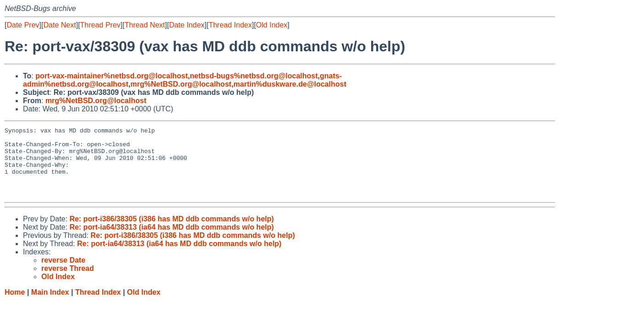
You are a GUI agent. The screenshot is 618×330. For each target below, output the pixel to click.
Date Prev (22, 25)
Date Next (59, 25)
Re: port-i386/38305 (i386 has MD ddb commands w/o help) (171, 232)
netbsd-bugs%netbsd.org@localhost (254, 76)
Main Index (50, 306)
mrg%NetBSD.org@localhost (180, 84)
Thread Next (144, 25)
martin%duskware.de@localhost (290, 84)
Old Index (271, 25)
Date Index (186, 25)
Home (15, 306)
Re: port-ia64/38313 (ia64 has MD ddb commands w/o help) (171, 241)
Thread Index (230, 25)
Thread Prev (100, 25)
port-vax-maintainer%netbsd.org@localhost (111, 76)
